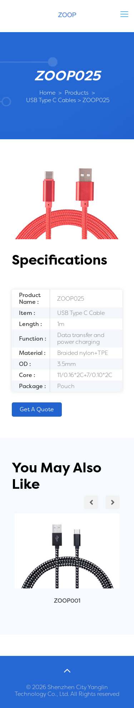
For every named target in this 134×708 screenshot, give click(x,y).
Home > (50, 92)
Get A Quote (37, 409)
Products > (79, 92)
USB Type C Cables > (53, 100)
